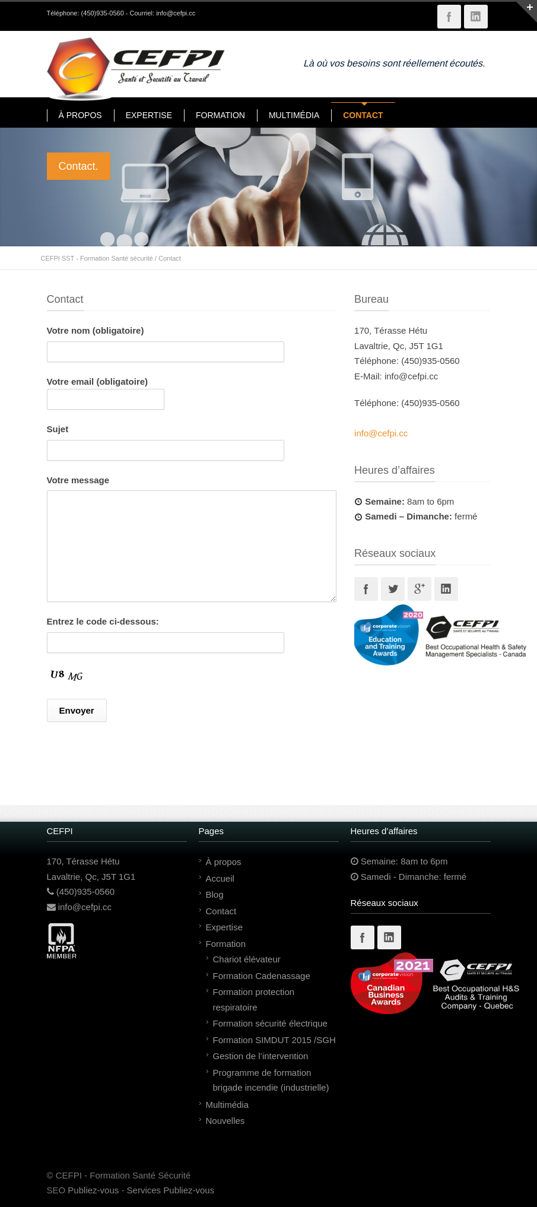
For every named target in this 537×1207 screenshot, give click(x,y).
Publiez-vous (93, 1190)
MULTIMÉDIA (294, 115)
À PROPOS (80, 115)
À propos (224, 862)
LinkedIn (476, 16)
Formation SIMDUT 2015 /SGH (274, 1040)
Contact (221, 911)
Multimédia (227, 1105)
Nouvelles (225, 1121)
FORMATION (220, 115)
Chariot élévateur (247, 959)
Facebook (449, 16)
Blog (215, 894)
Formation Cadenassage (261, 976)
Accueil (220, 878)
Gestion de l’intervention (261, 1056)
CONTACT (363, 115)
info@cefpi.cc (175, 13)
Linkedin (446, 589)
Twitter (393, 589)
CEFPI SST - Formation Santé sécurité (97, 258)
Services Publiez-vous (171, 1190)
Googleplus (419, 589)
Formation (226, 944)
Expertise (224, 927)
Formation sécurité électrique (270, 1023)
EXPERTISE (149, 115)
